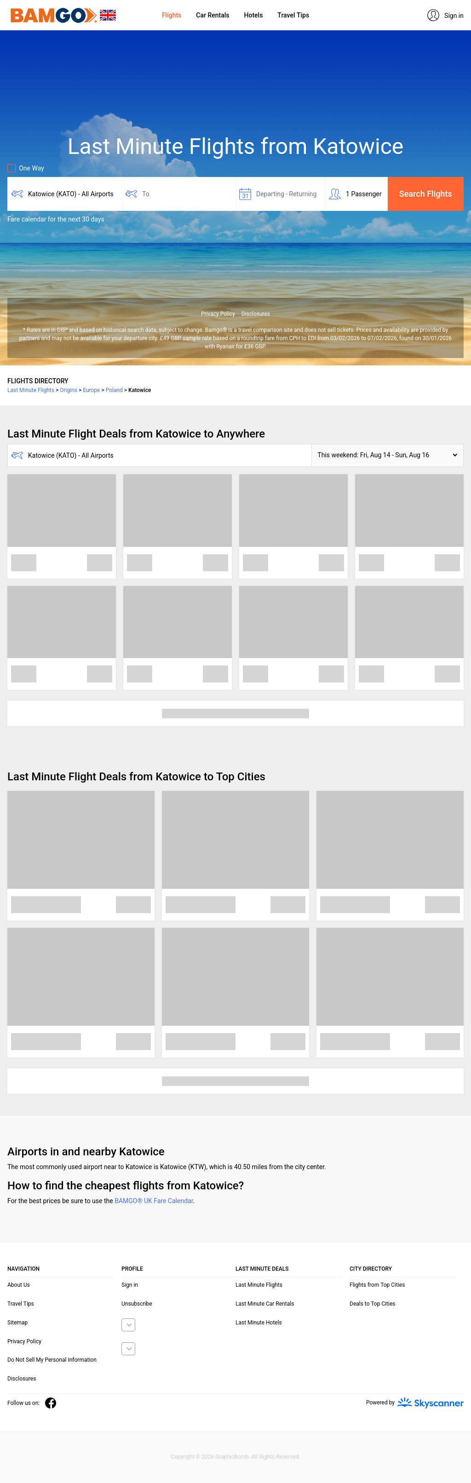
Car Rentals (212, 15)
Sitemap (17, 1322)
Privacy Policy (218, 314)
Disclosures (255, 314)
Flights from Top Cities (377, 1285)
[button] (387, 455)
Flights (171, 15)
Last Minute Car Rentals (265, 1304)
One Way (25, 168)
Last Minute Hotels (259, 1322)
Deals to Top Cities (373, 1304)
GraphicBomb (232, 1457)
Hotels (253, 15)
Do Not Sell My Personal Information (52, 1360)
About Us (18, 1285)
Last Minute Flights (259, 1285)
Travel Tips (293, 15)
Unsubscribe (136, 1304)
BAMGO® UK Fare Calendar (154, 1201)
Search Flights (425, 194)
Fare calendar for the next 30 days (55, 219)
